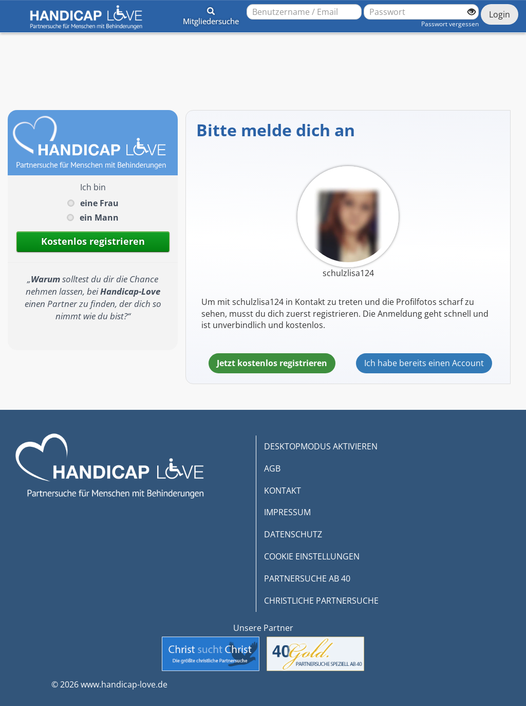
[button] (211, 14)
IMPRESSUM (287, 512)
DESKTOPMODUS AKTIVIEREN (321, 446)
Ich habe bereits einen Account (424, 363)
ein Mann (99, 217)
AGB (272, 468)
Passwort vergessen (450, 24)
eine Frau (99, 203)
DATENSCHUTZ (293, 534)
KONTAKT (282, 490)
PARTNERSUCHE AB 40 (307, 578)
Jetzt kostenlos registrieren (272, 363)
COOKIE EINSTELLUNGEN (312, 556)
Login (499, 14)
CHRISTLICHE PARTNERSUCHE (321, 600)
